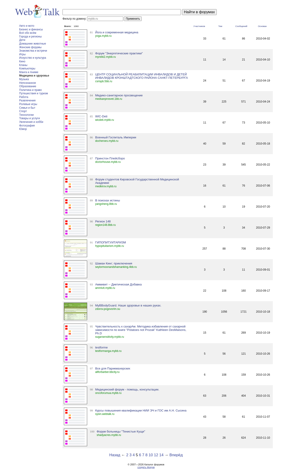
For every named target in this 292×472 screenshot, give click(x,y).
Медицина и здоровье (34, 75)
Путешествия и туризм (33, 93)
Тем (220, 26)
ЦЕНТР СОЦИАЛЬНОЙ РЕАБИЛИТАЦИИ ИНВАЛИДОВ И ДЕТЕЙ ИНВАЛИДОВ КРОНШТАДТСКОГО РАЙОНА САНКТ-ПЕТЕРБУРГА (141, 76)
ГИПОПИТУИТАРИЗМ (110, 242)
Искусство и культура (32, 57)
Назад (114, 455)
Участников (199, 26)
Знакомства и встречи (33, 50)
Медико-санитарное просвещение (119, 95)
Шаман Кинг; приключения (113, 263)
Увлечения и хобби (31, 122)
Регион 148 (103, 221)
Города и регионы (30, 36)
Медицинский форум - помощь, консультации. (127, 389)
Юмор (23, 129)
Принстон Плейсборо (110, 158)
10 (151, 455)
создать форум (145, 467)
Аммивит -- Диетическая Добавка (118, 284)
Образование (27, 86)
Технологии (26, 114)
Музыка (24, 79)
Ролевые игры (28, 104)
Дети (22, 40)
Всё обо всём (27, 32)
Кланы (23, 65)
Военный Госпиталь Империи (115, 137)
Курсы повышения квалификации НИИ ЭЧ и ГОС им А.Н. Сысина (140, 410)
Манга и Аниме (28, 72)
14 (161, 455)
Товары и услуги (29, 118)
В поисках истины (107, 200)
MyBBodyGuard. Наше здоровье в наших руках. (128, 305)
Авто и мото (26, 25)
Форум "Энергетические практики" (119, 53)
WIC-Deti (101, 116)
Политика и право (30, 90)
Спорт (23, 111)
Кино (22, 61)
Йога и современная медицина (116, 32)
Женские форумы (30, 47)
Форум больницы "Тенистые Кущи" (121, 431)
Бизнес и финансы (31, 29)
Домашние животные (32, 43)
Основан (262, 26)
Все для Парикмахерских (112, 368)
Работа (23, 97)
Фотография (27, 125)
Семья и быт (27, 107)
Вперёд (176, 455)
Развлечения (27, 100)
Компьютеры (27, 68)
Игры (22, 54)
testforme (101, 347)
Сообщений (241, 26)
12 (156, 455)
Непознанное (27, 82)
